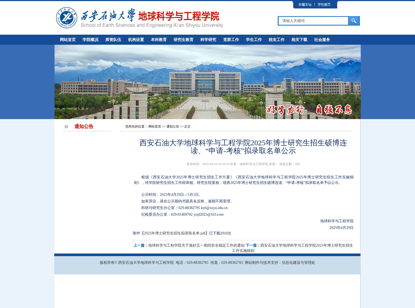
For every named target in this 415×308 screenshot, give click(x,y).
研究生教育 (183, 40)
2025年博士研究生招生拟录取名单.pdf (174, 233)
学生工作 (254, 40)
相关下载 (299, 40)
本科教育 (159, 40)
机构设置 (136, 40)
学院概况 (90, 40)
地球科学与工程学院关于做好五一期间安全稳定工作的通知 (196, 245)
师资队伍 (113, 40)
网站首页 (68, 40)
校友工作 (277, 40)
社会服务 (322, 40)
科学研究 (208, 40)
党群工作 (231, 40)
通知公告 (172, 126)
